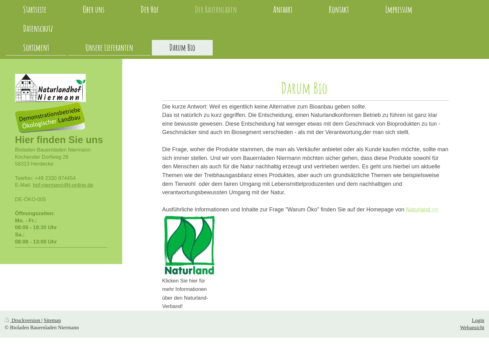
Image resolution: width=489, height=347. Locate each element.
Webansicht (472, 327)
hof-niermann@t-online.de (63, 185)
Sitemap (52, 320)
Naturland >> (422, 209)
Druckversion (23, 320)
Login (478, 320)
